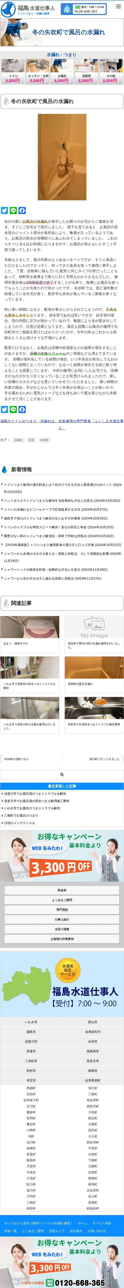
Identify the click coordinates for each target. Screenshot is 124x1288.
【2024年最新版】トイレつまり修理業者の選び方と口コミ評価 (62, 545)
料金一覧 (10, 1231)
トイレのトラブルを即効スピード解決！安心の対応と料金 (59, 527)
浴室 (31, 440)
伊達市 (31, 1051)
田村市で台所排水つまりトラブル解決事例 (94, 724)
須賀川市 (31, 1041)
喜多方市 (93, 1061)
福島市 (31, 1031)
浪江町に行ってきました (105, 759)
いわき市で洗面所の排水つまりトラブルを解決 (30, 685)
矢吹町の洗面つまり (16, 759)
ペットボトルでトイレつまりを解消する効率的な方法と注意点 (62, 500)
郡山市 (92, 1022)
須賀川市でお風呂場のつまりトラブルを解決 (35, 793)
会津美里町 (93, 1080)
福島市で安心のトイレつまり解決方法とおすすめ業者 (56, 518)
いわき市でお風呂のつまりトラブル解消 (32, 808)
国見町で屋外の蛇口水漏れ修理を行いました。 (94, 645)
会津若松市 (93, 1031)
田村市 (31, 1070)
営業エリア (57, 1231)
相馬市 (92, 1070)
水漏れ (18, 440)
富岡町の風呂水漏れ (80, 683)
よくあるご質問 (62, 900)
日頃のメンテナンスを (19, 823)
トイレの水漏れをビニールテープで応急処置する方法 (56, 509)
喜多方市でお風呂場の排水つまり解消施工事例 (36, 801)
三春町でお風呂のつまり (21, 815)
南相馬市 (93, 1051)
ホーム (82, 1223)
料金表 (62, 890)
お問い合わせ (97, 1231)
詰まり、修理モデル (16, 643)
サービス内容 (102, 1223)
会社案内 (76, 1231)
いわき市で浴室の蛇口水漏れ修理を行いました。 (30, 726)
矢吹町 (44, 440)
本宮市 (31, 1080)
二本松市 (31, 1061)
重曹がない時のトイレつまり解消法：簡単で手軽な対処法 (59, 536)
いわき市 (31, 1022)
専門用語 (62, 909)
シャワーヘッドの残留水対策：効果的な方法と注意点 (56, 569)
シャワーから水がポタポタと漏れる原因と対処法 (52, 578)
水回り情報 (62, 929)
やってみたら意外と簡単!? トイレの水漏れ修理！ (38, 1223)
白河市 (92, 1041)
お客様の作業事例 (62, 939)
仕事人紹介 (62, 919)
